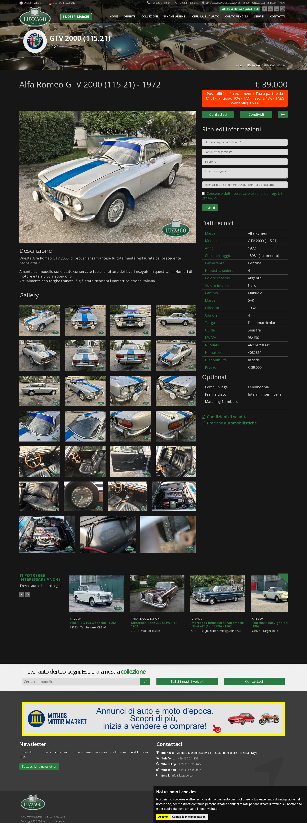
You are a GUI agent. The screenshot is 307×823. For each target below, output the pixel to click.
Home (114, 16)
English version (31, 3)
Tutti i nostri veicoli (187, 673)
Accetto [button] (163, 816)
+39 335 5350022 (190, 761)
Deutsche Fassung (62, 3)
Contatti (277, 16)
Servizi (259, 16)
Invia (210, 208)
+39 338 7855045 (186, 3)
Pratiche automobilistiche (229, 423)
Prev (21, 594)
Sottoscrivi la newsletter (240, 9)
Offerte (129, 16)
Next (27, 594)
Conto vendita (236, 16)
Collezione (149, 16)
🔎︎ (145, 673)
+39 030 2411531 (158, 3)
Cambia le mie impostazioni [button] (189, 816)
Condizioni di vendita (225, 416)
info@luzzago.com (183, 767)
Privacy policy (68, 817)
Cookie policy (49, 817)
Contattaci (218, 114)
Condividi (256, 114)
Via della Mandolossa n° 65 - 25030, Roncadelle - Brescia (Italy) (243, 3)
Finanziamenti (175, 16)
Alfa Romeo (253, 65)
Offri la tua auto (205, 16)
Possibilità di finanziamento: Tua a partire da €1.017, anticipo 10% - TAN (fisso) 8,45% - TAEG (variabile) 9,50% (245, 98)
